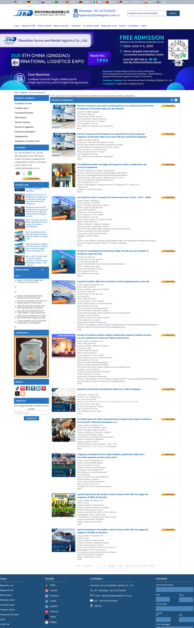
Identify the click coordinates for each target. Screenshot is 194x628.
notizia (122, 25)
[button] (15, 62)
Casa (16, 25)
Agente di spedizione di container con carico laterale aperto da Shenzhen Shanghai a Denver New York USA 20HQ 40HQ (32, 310)
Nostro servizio (61, 25)
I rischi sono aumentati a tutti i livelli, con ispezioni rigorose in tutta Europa (32, 303)
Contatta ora (31, 178)
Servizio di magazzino (24, 127)
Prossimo (111, 566)
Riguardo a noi (109, 25)
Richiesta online (7, 600)
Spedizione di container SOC (27, 141)
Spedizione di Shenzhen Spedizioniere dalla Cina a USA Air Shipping (108, 389)
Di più (79, 128)
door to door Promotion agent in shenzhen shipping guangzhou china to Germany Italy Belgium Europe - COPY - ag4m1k (37, 262)
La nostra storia (90, 25)
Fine (120, 566)
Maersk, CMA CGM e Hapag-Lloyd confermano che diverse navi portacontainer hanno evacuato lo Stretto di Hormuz (32, 284)
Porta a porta (44, 25)
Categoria (23, 93)
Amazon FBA (28, 25)
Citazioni (76, 25)
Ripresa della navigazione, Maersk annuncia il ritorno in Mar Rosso (29, 298)
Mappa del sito (7, 590)
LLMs (2, 619)
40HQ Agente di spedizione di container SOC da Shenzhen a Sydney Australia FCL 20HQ (31, 319)
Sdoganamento (21, 136)
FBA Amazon (6, 595)
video (143, 25)
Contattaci (133, 25)
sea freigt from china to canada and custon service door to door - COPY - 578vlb (114, 197)
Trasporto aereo (22, 108)
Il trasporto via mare (23, 103)
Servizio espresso (22, 122)
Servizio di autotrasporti (25, 132)
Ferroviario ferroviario (24, 113)
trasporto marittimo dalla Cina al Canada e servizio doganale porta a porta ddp (113, 281)
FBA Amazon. (21, 117)
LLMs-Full (4, 624)
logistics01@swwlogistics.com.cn (99, 15)
